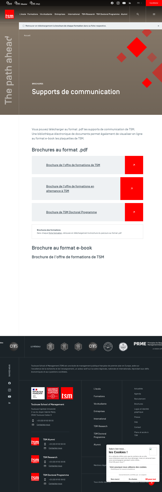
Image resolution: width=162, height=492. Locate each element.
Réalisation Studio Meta (140, 482)
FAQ (136, 422)
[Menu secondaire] (154, 14)
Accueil (27, 35)
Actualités (138, 389)
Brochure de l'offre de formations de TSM (73, 165)
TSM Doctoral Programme (100, 435)
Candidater (154, 3)
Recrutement (139, 399)
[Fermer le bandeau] (158, 25)
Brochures (138, 404)
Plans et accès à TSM (141, 433)
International (100, 418)
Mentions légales (101, 465)
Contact (137, 427)
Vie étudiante (100, 404)
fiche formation (55, 233)
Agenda (137, 394)
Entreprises (99, 411)
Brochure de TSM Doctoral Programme (71, 212)
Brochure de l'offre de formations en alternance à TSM (70, 188)
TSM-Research (100, 426)
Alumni (97, 444)
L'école (97, 389)
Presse (137, 417)
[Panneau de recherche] (138, 14)
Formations (99, 396)
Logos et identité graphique (141, 410)
